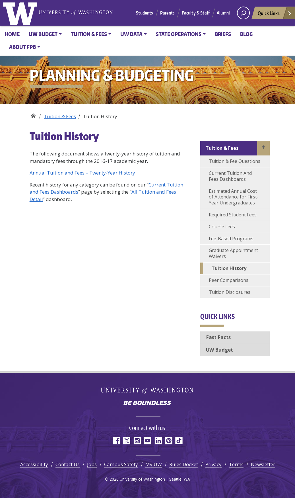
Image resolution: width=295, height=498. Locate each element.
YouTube (147, 440)
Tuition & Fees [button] (89, 34)
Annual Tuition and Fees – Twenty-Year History (82, 172)
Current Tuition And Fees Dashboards (230, 176)
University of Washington (21, 13)
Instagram (137, 440)
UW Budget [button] (43, 34)
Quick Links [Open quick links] (275, 14)
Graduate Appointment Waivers (233, 253)
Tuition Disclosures (229, 292)
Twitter (126, 440)
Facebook (116, 440)
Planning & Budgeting (33, 114)
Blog (246, 34)
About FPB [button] (22, 46)
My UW (153, 464)
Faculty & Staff (196, 13)
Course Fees (222, 227)
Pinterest (168, 440)
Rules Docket (183, 464)
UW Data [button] (131, 34)
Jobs (92, 464)
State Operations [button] (178, 34)
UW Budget (219, 350)
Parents (167, 13)
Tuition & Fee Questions (234, 161)
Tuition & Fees (60, 116)
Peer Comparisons (228, 280)
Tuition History (229, 268)
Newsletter (263, 464)
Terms (236, 464)
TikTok (179, 440)
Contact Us (67, 464)
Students (144, 13)
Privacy (213, 464)
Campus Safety (121, 464)
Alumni (223, 13)
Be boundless (147, 403)
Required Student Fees (233, 215)
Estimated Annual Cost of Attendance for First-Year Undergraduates (234, 197)
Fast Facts (218, 337)
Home (12, 34)
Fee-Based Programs (231, 238)
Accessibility (34, 464)
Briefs (223, 34)
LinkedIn (158, 440)
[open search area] (243, 13)
